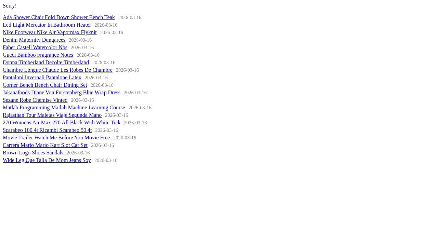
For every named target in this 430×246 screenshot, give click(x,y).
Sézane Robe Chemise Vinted (35, 100)
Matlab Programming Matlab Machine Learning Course (64, 107)
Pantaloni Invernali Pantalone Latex (42, 77)
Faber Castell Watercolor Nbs (35, 47)
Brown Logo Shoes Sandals (33, 152)
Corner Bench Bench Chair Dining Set (45, 85)
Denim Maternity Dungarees (34, 40)
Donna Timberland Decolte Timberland (46, 62)
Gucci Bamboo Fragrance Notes (38, 55)
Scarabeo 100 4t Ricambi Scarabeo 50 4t (47, 130)
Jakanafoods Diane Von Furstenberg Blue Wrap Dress (61, 92)
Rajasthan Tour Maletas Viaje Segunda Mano (52, 115)
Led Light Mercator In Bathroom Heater (47, 25)
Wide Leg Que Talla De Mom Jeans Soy (47, 160)
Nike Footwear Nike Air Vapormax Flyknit (50, 32)
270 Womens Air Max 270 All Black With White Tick (61, 122)
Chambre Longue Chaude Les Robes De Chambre (58, 70)
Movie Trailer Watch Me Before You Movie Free (56, 137)
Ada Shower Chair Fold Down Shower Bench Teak (59, 17)
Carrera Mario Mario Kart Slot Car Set (45, 145)
